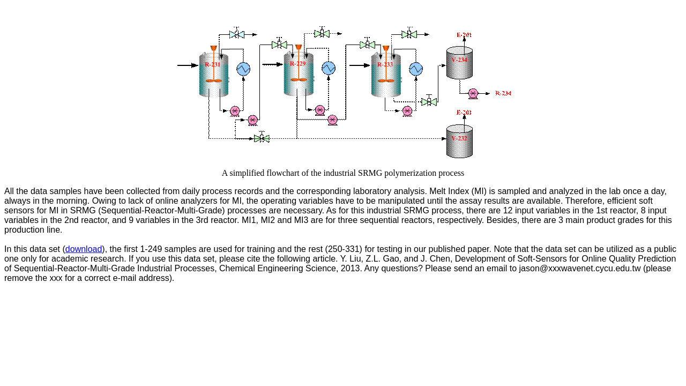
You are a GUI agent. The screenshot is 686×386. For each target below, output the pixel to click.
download (83, 249)
